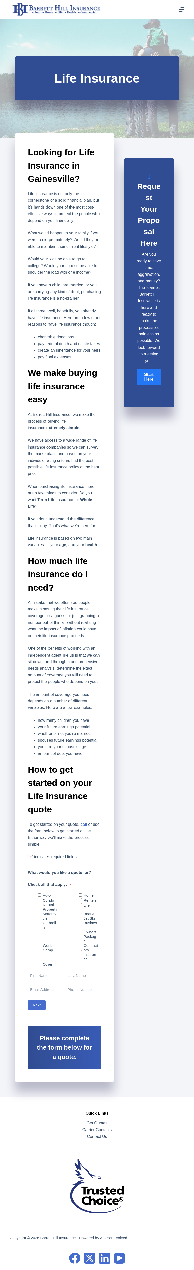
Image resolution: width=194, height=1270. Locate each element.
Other (47, 964)
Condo (48, 900)
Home (89, 895)
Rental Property (50, 907)
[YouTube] (119, 1258)
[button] (149, 377)
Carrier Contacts (97, 1130)
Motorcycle (49, 916)
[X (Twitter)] (89, 1258)
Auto (47, 895)
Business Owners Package (90, 932)
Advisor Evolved (113, 1237)
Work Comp (48, 947)
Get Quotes (97, 1123)
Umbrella (49, 925)
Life (87, 905)
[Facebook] (74, 1258)
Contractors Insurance (91, 952)
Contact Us (97, 1136)
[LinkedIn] (104, 1258)
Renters (90, 900)
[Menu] (181, 9)
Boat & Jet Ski (89, 916)
